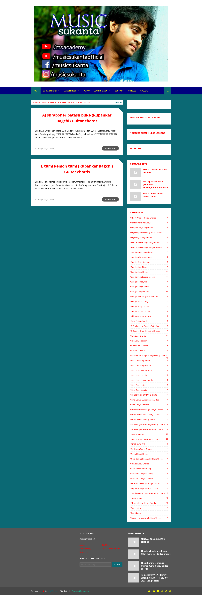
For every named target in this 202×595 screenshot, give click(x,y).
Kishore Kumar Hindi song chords (149, 414)
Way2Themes (53, 591)
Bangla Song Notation (149, 286)
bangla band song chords (149, 252)
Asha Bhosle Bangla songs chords (149, 242)
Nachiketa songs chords (149, 449)
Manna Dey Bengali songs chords (149, 439)
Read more (110, 148)
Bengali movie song (149, 301)
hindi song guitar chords (149, 380)
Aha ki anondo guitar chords (149, 218)
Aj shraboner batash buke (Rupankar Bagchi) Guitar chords (77, 117)
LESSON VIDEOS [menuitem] (71, 91)
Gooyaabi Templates (80, 591)
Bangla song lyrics (149, 281)
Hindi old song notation (149, 365)
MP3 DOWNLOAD (149, 444)
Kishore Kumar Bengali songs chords (149, 409)
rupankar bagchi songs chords (149, 488)
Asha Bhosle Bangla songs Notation (149, 247)
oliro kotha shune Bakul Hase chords (149, 459)
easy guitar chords (149, 321)
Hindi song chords (149, 375)
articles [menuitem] (132, 91)
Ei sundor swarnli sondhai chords (149, 331)
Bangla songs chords (149, 291)
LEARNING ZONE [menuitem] (101, 91)
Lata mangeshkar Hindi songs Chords (149, 429)
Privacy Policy (85, 548)
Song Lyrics (149, 508)
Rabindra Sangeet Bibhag (149, 473)
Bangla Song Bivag (149, 267)
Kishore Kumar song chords (149, 419)
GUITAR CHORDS (149, 350)
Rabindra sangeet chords (149, 478)
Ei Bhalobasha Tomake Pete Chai (149, 326)
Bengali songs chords (149, 311)
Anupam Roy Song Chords (149, 227)
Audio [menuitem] (87, 91)
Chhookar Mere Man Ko (149, 316)
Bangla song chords (149, 272)
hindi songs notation (149, 404)
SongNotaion (149, 513)
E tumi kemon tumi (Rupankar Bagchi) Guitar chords (77, 168)
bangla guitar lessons (149, 262)
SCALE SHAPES (149, 498)
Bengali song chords (149, 306)
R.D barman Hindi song (149, 468)
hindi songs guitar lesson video (149, 400)
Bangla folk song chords (149, 257)
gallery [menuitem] (144, 91)
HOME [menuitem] (35, 91)
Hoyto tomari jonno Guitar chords (153, 195)
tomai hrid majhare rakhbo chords (149, 518)
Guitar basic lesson (149, 345)
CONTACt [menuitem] (119, 91)
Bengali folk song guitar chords (149, 296)
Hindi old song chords (149, 360)
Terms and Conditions (111, 548)
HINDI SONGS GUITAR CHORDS (149, 395)
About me (84, 545)
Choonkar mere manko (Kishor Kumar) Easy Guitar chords (154, 566)
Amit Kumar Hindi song (149, 222)
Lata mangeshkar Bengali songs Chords (149, 424)
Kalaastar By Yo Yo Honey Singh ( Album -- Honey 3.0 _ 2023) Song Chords (155, 577)
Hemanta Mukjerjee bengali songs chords (149, 355)
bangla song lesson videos (149, 277)
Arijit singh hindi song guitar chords (149, 232)
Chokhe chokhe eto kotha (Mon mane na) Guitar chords (156, 552)
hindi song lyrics (149, 385)
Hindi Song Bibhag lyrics (149, 370)
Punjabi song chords (149, 463)
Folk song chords (149, 336)
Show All (118, 102)
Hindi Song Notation (149, 390)
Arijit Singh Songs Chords (149, 237)
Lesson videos (149, 434)
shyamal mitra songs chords (149, 503)
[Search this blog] (95, 564)
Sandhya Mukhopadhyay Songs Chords (149, 493)
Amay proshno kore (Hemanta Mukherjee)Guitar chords (155, 184)
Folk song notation (149, 341)
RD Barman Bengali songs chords (149, 483)
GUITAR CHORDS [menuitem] (50, 91)
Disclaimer (84, 552)
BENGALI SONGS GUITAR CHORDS (155, 171)
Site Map (105, 545)
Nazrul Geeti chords (149, 454)
